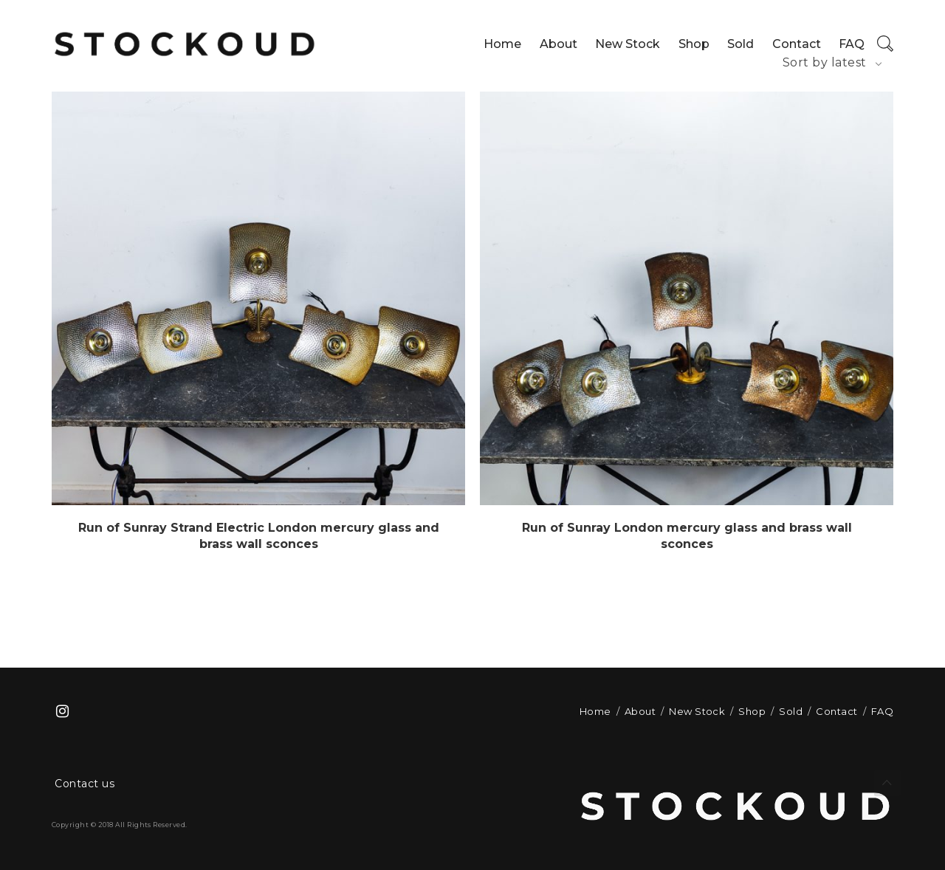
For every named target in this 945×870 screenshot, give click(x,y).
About (558, 44)
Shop (693, 44)
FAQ (852, 44)
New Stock (627, 44)
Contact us (84, 783)
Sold (740, 44)
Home (502, 44)
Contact (796, 44)
